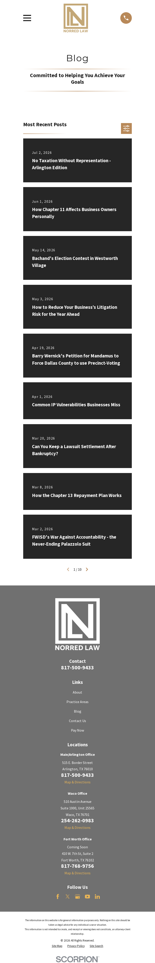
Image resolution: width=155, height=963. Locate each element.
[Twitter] (67, 896)
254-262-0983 (77, 820)
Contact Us (77, 720)
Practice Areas (77, 701)
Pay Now (77, 730)
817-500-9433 (77, 667)
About (77, 692)
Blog (77, 711)
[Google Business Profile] (77, 896)
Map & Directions (77, 782)
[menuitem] (57, 946)
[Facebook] (57, 896)
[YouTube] (87, 896)
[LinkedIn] (97, 896)
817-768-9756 (77, 865)
